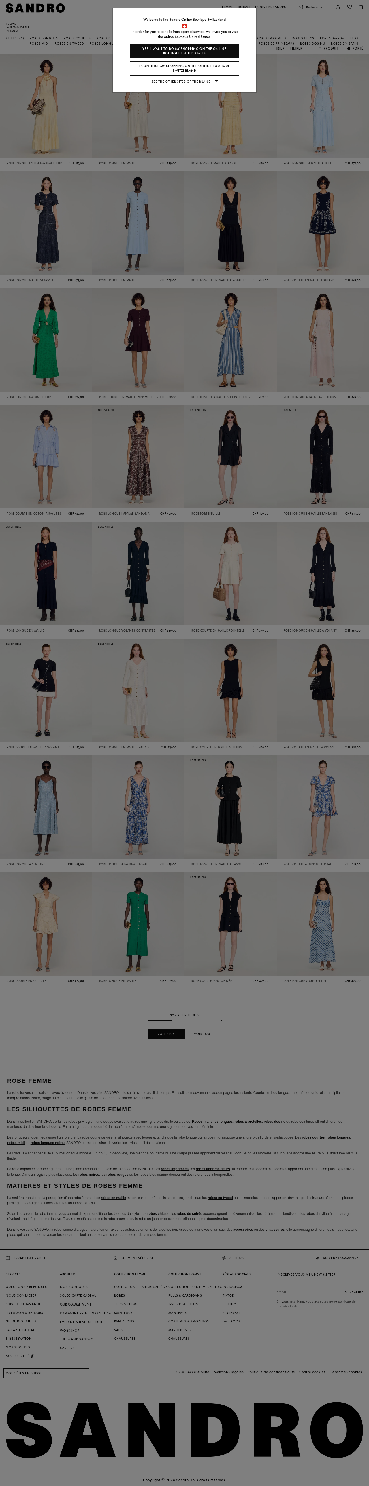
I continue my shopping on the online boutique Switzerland (184, 68)
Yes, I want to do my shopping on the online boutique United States (184, 51)
